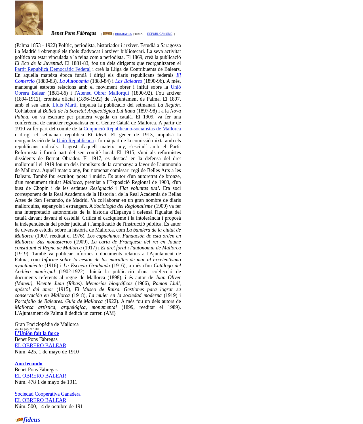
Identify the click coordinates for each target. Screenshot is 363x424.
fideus (31, 419)
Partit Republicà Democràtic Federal (53, 69)
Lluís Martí (64, 105)
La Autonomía (74, 81)
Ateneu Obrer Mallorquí (103, 93)
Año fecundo (29, 363)
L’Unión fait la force (37, 333)
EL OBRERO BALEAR (40, 345)
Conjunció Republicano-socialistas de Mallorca (132, 129)
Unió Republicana (75, 140)
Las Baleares (128, 81)
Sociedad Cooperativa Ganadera (48, 394)
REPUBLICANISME (159, 33)
